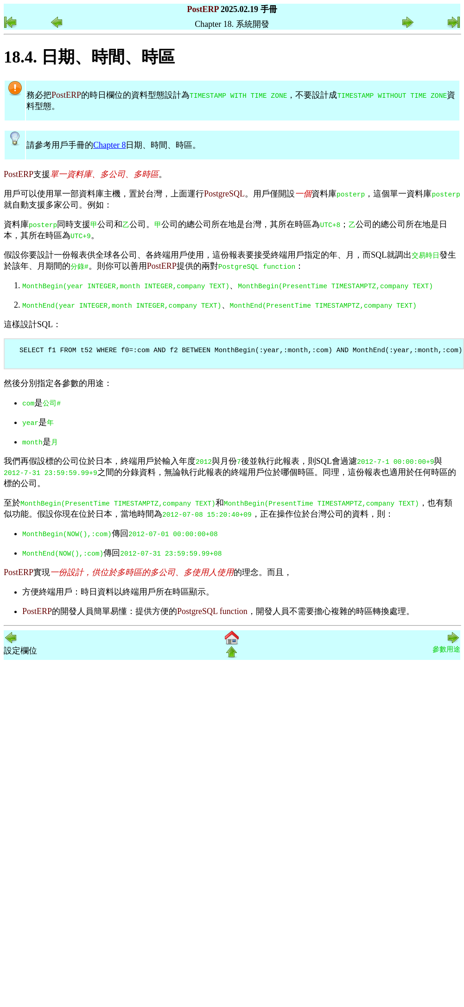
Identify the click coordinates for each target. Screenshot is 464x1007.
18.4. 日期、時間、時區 (89, 57)
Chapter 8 (109, 145)
